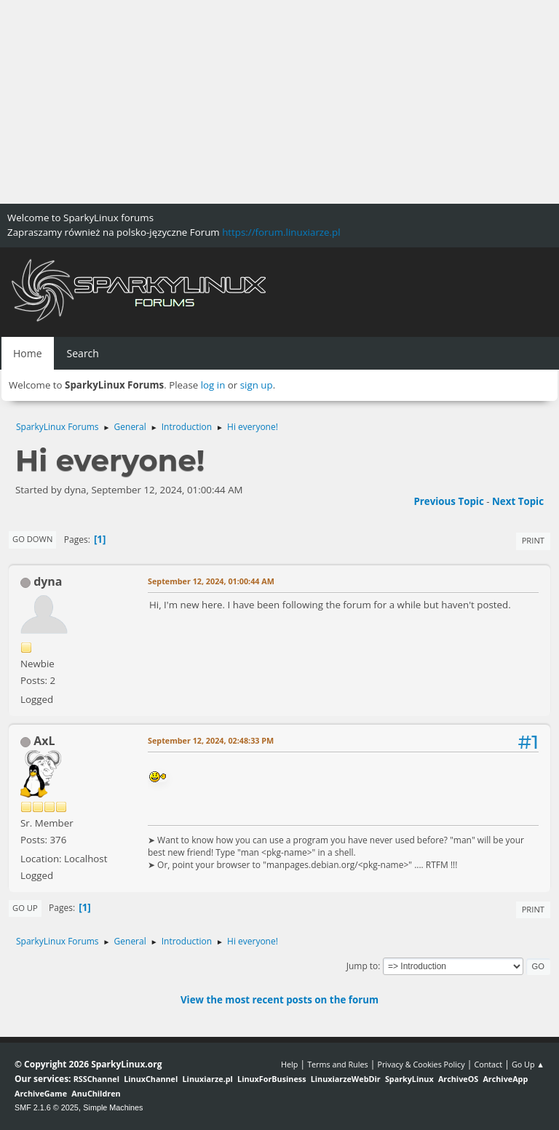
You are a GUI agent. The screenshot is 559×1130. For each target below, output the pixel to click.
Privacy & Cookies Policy (420, 1064)
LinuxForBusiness (271, 1078)
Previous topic (448, 501)
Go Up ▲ (528, 1064)
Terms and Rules (337, 1064)
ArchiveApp (505, 1078)
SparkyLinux (409, 1078)
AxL (44, 741)
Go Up (25, 907)
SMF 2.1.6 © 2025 (47, 1107)
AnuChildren (95, 1093)
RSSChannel (96, 1078)
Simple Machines (113, 1107)
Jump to (362, 966)
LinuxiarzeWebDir (346, 1078)
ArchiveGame (41, 1093)
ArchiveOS (458, 1078)
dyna (47, 581)
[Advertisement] (279, 102)
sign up (256, 384)
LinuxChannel (151, 1078)
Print (533, 540)
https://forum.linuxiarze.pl (281, 232)
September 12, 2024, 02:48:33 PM (211, 740)
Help (289, 1064)
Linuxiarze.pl (208, 1078)
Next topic (518, 501)
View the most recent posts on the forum (279, 999)
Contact (488, 1064)
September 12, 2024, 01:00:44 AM (211, 581)
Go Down (32, 538)
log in (213, 384)
